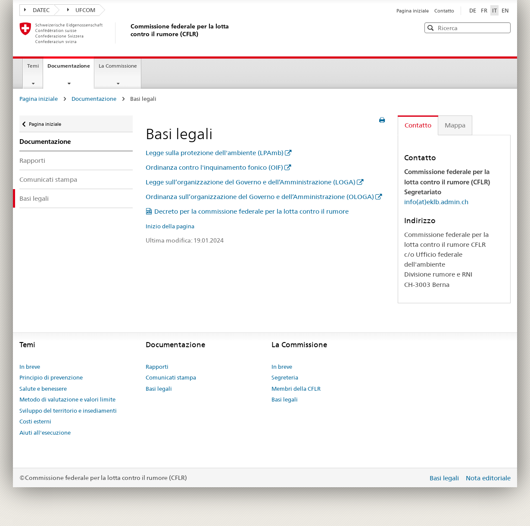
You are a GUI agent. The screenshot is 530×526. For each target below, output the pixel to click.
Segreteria (284, 377)
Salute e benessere (43, 388)
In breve (29, 366)
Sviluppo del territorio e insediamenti (68, 410)
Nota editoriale (488, 478)
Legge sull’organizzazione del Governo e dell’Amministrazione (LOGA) (250, 182)
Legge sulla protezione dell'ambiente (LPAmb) (215, 153)
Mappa (455, 125)
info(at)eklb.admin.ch (436, 202)
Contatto (444, 11)
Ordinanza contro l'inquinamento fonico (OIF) (214, 167)
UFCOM (81, 10)
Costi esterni (35, 421)
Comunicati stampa (48, 179)
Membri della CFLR (296, 388)
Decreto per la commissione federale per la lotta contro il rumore (251, 211)
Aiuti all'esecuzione (45, 432)
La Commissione (118, 65)
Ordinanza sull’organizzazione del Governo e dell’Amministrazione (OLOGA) (260, 197)
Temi (33, 65)
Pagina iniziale (413, 11)
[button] (503, 27)
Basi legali (34, 198)
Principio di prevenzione (51, 377)
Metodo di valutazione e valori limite (67, 399)
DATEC (37, 10)
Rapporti (32, 160)
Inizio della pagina (170, 226)
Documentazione (70, 68)
